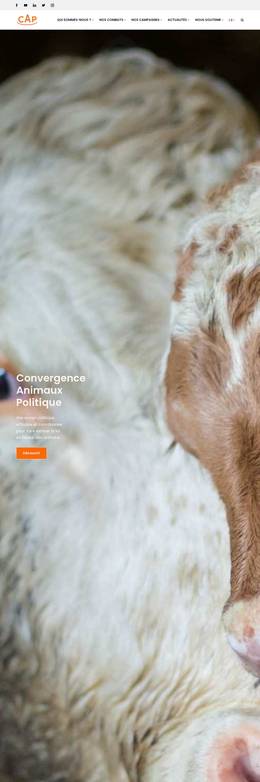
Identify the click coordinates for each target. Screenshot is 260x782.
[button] (93, 20)
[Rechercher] (242, 20)
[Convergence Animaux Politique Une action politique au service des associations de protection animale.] (27, 20)
